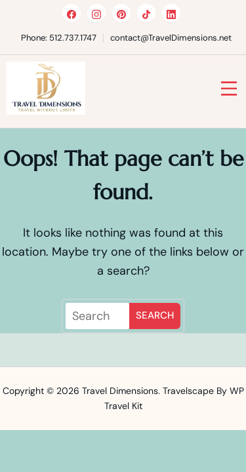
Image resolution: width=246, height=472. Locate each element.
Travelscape (188, 391)
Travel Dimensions (120, 391)
